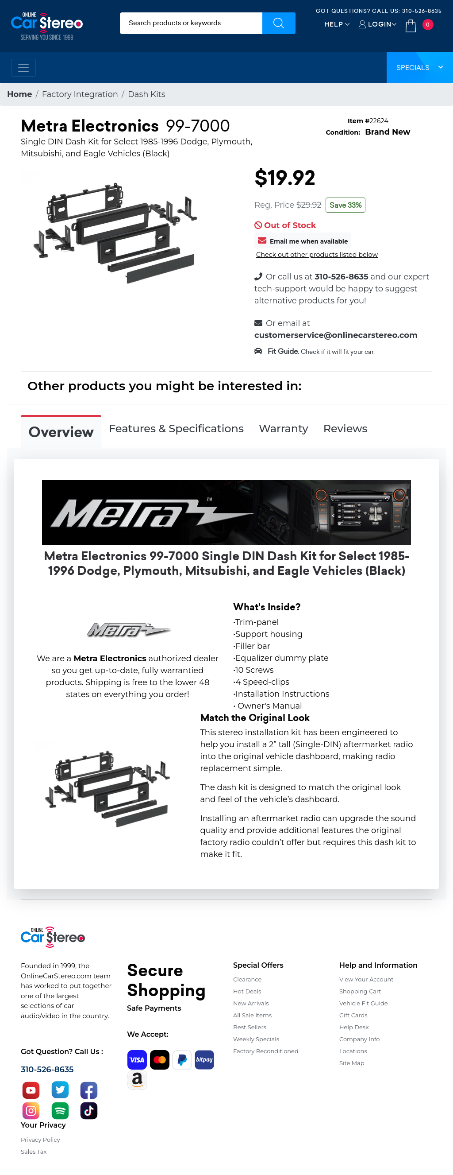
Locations (353, 1051)
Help (333, 24)
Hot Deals (247, 991)
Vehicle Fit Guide (363, 1003)
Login (380, 24)
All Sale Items (252, 1015)
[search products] (191, 23)
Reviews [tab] (345, 428)
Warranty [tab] (283, 428)
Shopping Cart (360, 991)
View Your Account (366, 979)
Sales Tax (33, 1151)
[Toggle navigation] (23, 68)
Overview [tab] (61, 432)
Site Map (352, 1062)
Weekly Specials (256, 1039)
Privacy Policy (40, 1139)
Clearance (247, 979)
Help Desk (354, 1027)
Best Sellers (249, 1027)
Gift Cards (353, 1015)
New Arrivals (251, 1003)
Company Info (359, 1039)
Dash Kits (146, 94)
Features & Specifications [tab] (176, 428)
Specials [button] (419, 67)
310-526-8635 (422, 11)
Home (19, 94)
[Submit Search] (279, 23)
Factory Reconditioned (266, 1051)
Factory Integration (80, 94)
